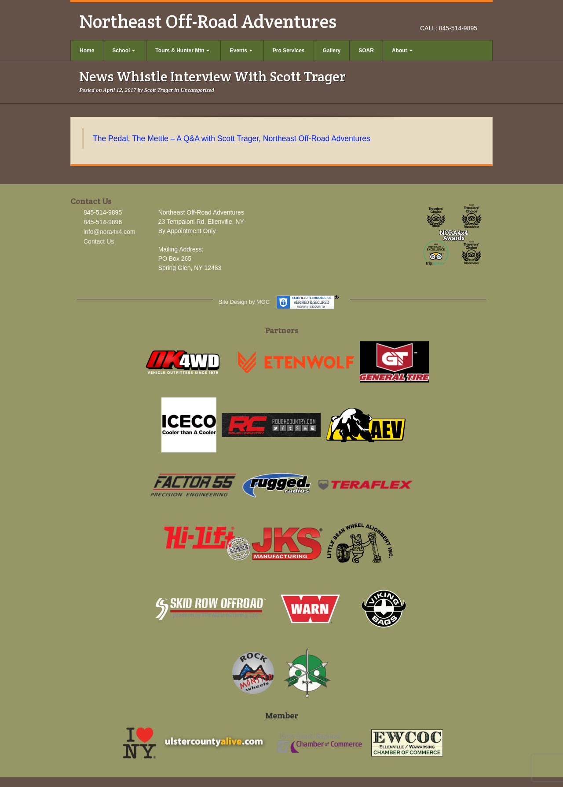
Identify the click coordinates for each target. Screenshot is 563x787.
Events (241, 50)
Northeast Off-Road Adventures (207, 21)
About (402, 50)
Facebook (447, 16)
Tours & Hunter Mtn (182, 50)
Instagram (459, 16)
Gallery (332, 50)
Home (87, 50)
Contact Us (99, 241)
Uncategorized (197, 90)
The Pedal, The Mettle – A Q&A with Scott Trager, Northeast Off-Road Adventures (231, 138)
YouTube (471, 16)
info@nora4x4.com (109, 231)
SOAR (366, 50)
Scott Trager (158, 90)
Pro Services (289, 50)
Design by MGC (250, 302)
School (123, 50)
